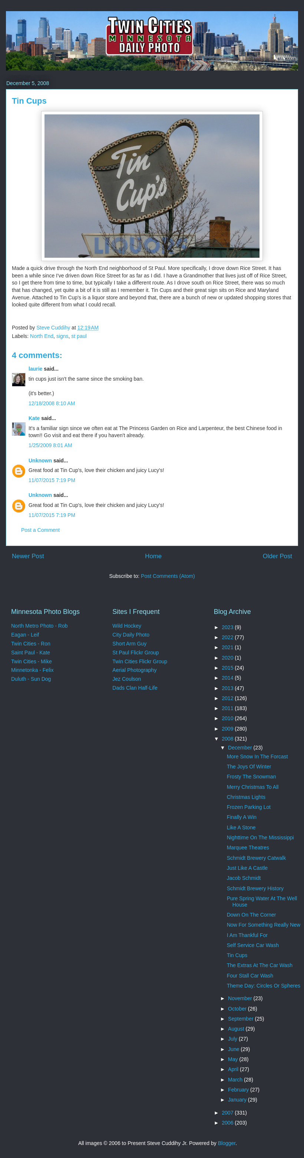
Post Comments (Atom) (168, 576)
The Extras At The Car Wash (260, 965)
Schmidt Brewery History (255, 888)
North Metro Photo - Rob (39, 626)
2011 (228, 708)
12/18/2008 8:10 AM (52, 403)
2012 (228, 698)
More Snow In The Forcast (257, 756)
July (233, 1039)
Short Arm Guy (129, 644)
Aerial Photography (134, 670)
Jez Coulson (126, 679)
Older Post (277, 556)
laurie (35, 369)
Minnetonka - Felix (32, 670)
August (236, 1029)
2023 (228, 627)
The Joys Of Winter (249, 767)
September (241, 1019)
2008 (228, 739)
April (234, 1069)
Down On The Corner (251, 915)
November (240, 998)
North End (41, 336)
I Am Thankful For (247, 935)
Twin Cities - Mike (31, 661)
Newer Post (28, 556)
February (239, 1090)
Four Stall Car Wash (250, 976)
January (238, 1100)
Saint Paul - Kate (30, 653)
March (236, 1080)
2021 (228, 647)
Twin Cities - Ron (30, 644)
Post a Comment (40, 530)
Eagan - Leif (25, 635)
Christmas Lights (246, 797)
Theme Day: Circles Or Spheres (263, 986)
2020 (228, 658)
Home (153, 556)
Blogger (226, 1143)
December (240, 748)
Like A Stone (241, 827)
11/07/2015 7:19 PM (52, 480)
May (233, 1059)
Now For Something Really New (263, 925)
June (234, 1049)
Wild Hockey (126, 626)
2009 (228, 729)
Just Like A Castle (247, 868)
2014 (228, 678)
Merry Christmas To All (253, 787)
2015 (228, 668)
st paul (78, 336)
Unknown (40, 460)
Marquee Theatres (248, 847)
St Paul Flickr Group (135, 653)
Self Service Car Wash (253, 945)
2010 (228, 718)
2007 (228, 1113)
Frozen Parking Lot (249, 807)
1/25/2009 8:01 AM (50, 445)
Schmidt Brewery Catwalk (256, 858)
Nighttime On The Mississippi (260, 837)
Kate (34, 418)
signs (62, 336)
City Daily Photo (130, 635)
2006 (228, 1123)
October (238, 1009)
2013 (228, 688)
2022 (228, 637)
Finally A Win (242, 817)
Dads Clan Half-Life (134, 688)
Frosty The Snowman (251, 777)
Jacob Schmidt (244, 878)
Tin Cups (237, 955)
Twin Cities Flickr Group (139, 661)
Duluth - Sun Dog (31, 679)
